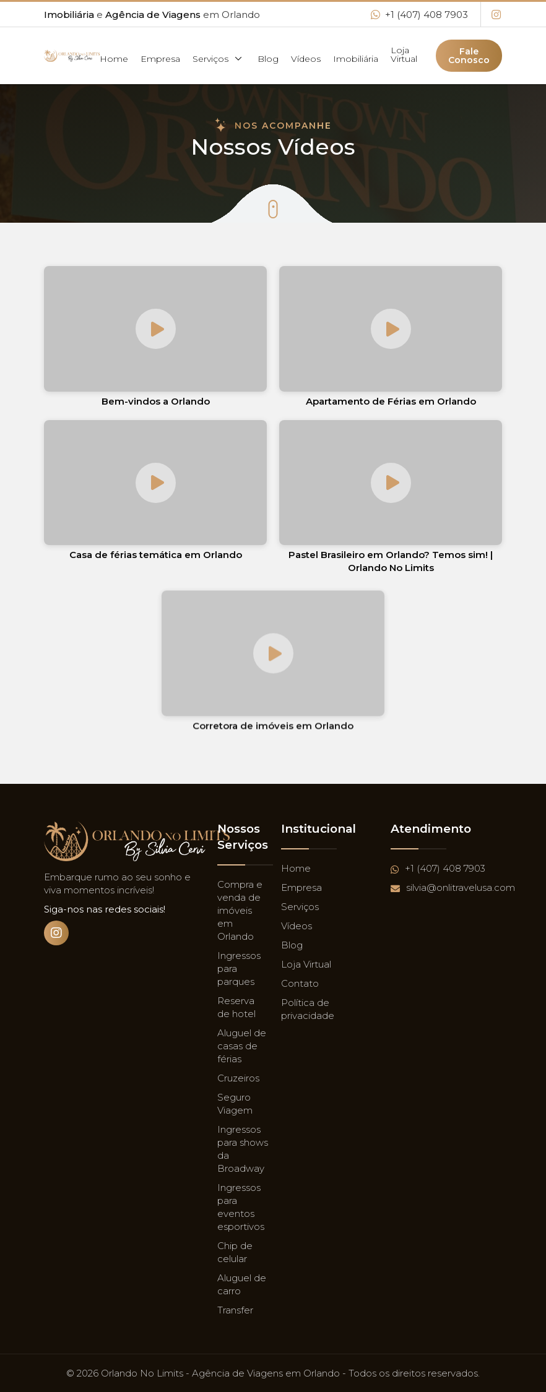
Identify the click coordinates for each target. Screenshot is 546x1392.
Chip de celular (235, 1252)
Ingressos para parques (239, 968)
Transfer (235, 1310)
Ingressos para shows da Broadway (242, 1148)
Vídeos (306, 58)
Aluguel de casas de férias (241, 1046)
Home (114, 58)
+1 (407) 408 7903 (419, 14)
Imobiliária (355, 58)
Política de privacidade (307, 1009)
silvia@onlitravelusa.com (453, 888)
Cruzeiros (238, 1078)
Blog (268, 58)
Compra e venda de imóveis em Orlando (239, 910)
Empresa (160, 58)
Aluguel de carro (241, 1284)
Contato (300, 983)
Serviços (219, 59)
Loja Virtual (404, 54)
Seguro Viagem (235, 1103)
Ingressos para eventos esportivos (240, 1207)
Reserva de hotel (236, 1007)
